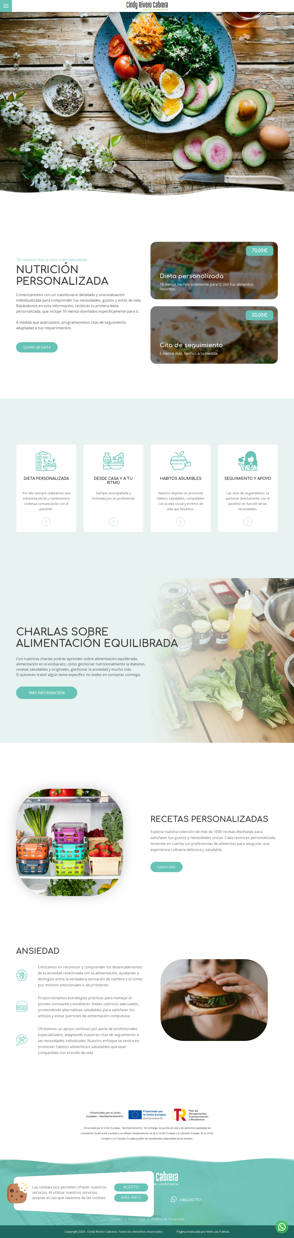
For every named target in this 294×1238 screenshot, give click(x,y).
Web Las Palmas (217, 1231)
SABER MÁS (166, 867)
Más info (131, 1198)
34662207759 (186, 1199)
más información (47, 692)
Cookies (116, 1219)
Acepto (131, 1187)
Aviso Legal (136, 1219)
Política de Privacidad (168, 1219)
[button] (281, 1227)
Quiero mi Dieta (37, 347)
